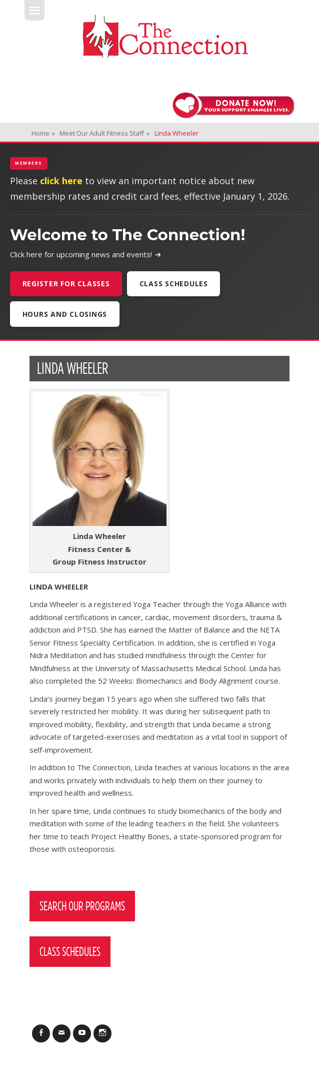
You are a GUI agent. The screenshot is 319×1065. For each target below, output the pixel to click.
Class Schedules (174, 283)
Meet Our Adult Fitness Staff (105, 133)
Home (43, 133)
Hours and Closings (65, 314)
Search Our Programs (82, 905)
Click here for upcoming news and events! (86, 254)
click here (61, 181)
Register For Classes (66, 283)
